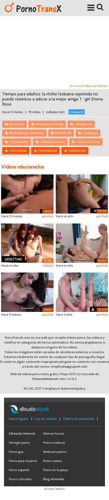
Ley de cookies (46, 419)
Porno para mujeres (23, 461)
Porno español (19, 470)
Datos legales (18, 419)
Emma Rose (18, 150)
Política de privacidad (78, 419)
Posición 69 (63, 133)
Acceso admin (54, 489)
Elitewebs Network (22, 433)
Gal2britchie (77, 150)
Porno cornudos (20, 479)
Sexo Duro (16, 124)
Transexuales (18, 142)
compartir (77, 112)
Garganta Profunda (49, 124)
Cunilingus (90, 133)
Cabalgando (83, 124)
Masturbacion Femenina (26, 133)
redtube (47, 265)
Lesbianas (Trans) (52, 142)
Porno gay (16, 452)
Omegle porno (19, 443)
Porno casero (52, 461)
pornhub (47, 216)
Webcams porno (54, 452)
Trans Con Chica (88, 142)
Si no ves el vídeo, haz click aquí (89, 86)
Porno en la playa (55, 470)
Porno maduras (54, 443)
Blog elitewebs (53, 479)
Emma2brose (47, 150)
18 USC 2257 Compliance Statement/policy (54, 388)
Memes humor (53, 433)
